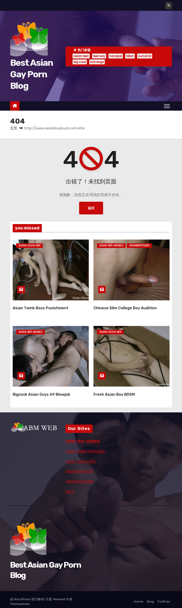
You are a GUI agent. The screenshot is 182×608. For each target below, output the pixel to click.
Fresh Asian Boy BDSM (114, 390)
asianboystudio (139, 245)
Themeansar (20, 599)
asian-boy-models (111, 245)
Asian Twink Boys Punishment (40, 306)
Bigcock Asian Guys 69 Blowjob (41, 390)
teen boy (99, 56)
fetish (130, 56)
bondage (97, 62)
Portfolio (164, 597)
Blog (70, 487)
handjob (115, 56)
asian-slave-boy (29, 245)
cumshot (144, 56)
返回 (91, 208)
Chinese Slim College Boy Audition (125, 306)
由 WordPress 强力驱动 (27, 595)
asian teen (81, 56)
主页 (13, 128)
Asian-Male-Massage (85, 447)
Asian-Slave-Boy (81, 457)
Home (138, 597)
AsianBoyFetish (79, 467)
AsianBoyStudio (79, 477)
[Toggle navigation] (166, 105)
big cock (80, 62)
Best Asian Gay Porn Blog (31, 74)
